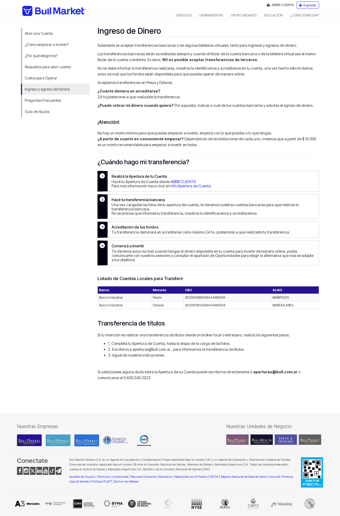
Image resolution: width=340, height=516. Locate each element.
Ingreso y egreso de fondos (47, 89)
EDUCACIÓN (273, 15)
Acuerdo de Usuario (82, 477)
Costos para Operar (41, 78)
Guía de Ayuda (37, 111)
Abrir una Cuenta (39, 33)
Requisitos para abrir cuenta (48, 67)
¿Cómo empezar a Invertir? (47, 44)
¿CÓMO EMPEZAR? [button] (304, 15)
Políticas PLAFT (101, 481)
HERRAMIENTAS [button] (211, 15)
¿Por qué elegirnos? (41, 55)
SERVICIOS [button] (184, 15)
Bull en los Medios (126, 481)
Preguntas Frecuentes (43, 100)
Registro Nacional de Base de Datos (243, 477)
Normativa (165, 477)
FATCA (214, 477)
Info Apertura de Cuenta (191, 186)
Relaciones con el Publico (191, 477)
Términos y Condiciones (112, 477)
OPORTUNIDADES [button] (244, 15)
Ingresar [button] (307, 5)
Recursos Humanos (143, 477)
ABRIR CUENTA (280, 5)
